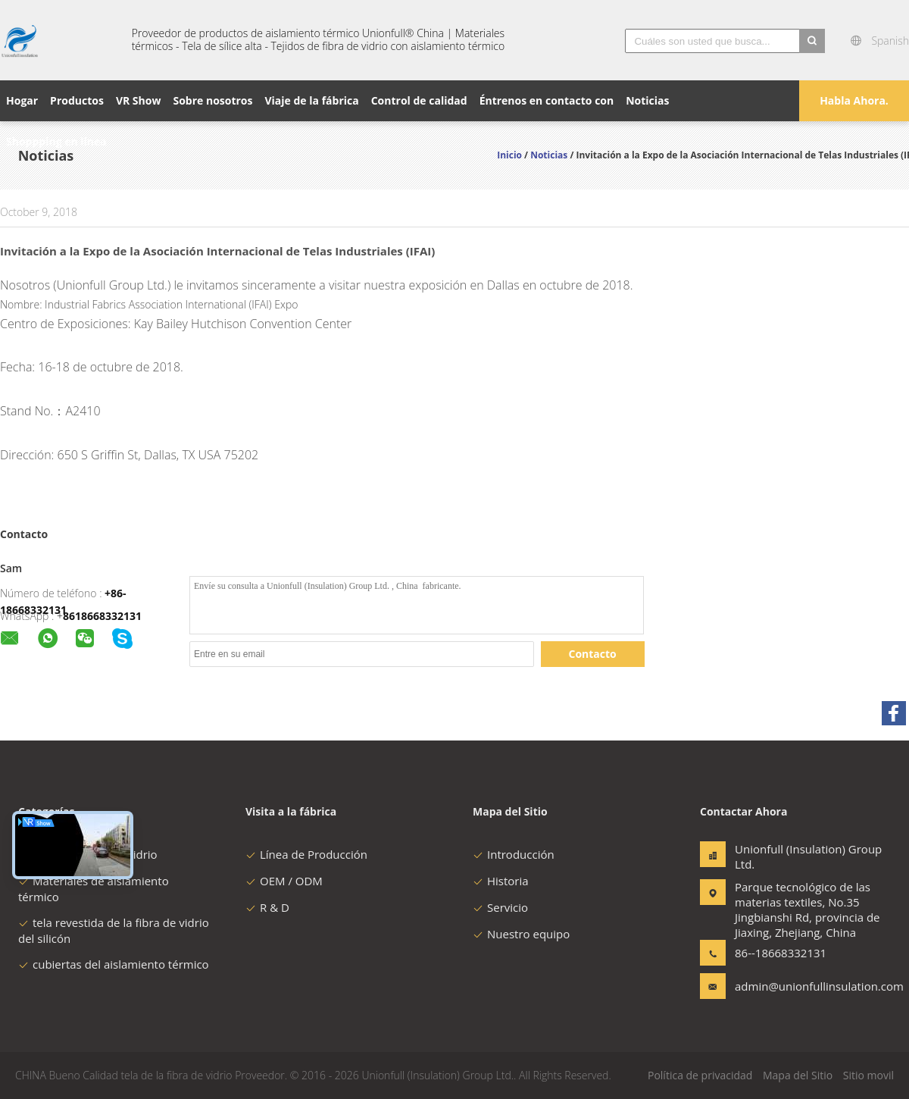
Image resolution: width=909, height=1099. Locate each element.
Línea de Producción (306, 854)
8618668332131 (102, 616)
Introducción (513, 854)
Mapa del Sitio (797, 1075)
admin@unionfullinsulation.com (782, 986)
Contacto (593, 654)
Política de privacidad (700, 1075)
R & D (267, 907)
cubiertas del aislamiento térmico (113, 964)
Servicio (500, 907)
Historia (501, 880)
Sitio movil (868, 1075)
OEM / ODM (284, 880)
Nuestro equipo (521, 933)
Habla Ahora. (854, 100)
